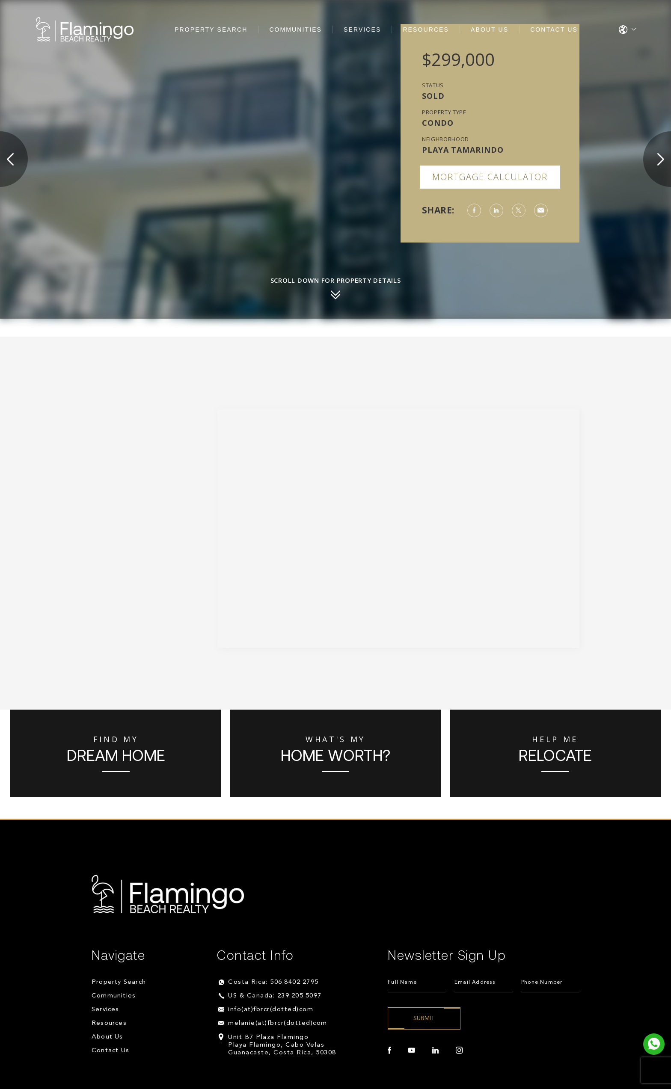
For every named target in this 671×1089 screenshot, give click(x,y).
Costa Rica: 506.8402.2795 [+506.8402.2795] (273, 982)
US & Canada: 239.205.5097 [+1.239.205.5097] (275, 996)
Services (362, 30)
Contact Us (554, 30)
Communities (295, 30)
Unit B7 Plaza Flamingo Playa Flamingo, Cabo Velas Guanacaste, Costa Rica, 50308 (282, 1045)
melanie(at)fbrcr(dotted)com (277, 1023)
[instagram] (459, 1050)
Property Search (211, 30)
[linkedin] (435, 1050)
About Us (489, 30)
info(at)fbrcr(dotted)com (270, 1009)
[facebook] (389, 1050)
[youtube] (411, 1050)
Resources (426, 30)
